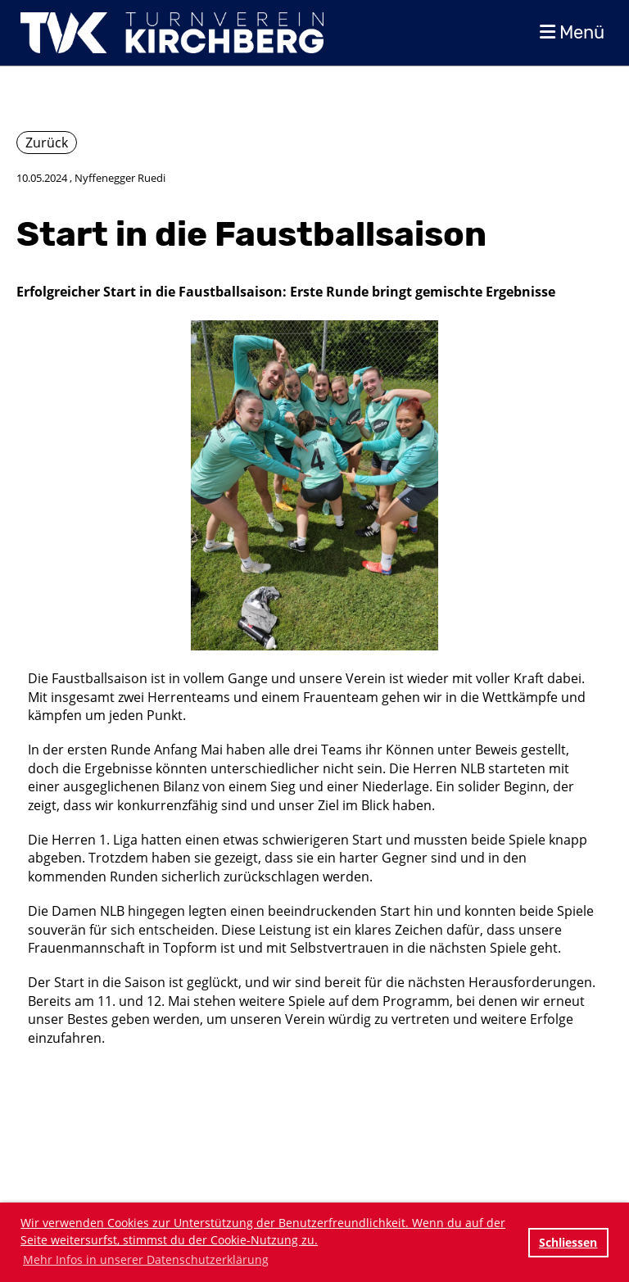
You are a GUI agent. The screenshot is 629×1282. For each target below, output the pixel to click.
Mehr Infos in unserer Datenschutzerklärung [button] (146, 1259)
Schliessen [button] (568, 1242)
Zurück (46, 143)
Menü (572, 32)
